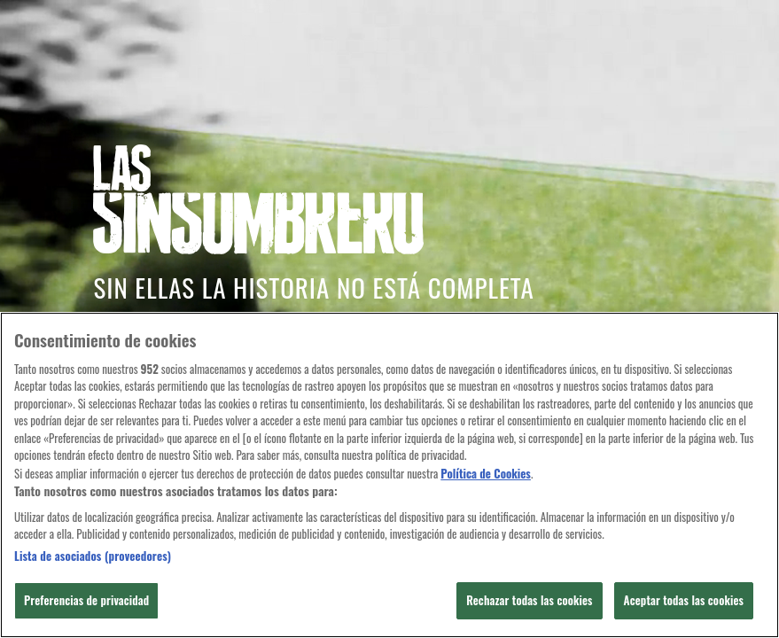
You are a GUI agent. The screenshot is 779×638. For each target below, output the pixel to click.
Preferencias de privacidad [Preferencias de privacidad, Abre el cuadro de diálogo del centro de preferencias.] (86, 600)
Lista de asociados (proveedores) (92, 556)
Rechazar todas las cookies (529, 600)
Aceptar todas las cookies (684, 600)
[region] (389, 475)
